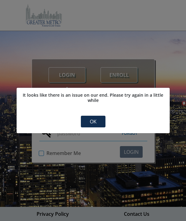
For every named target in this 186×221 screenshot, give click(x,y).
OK (93, 121)
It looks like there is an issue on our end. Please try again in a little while (93, 97)
